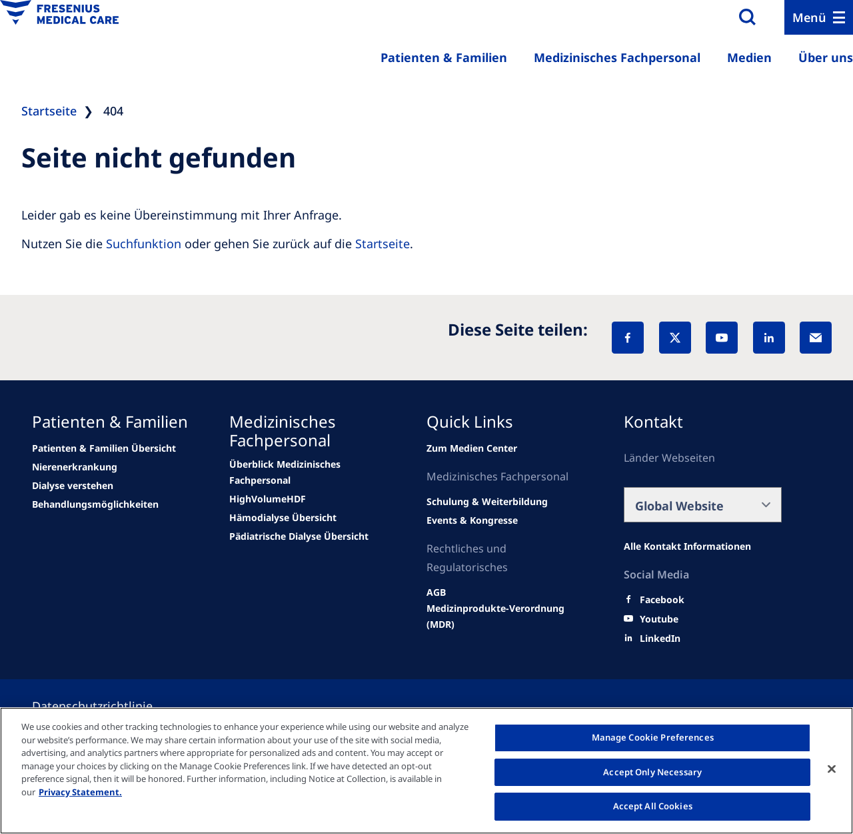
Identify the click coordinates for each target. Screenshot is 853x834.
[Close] (831, 769)
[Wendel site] (104, 448)
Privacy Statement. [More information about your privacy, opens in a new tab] (80, 792)
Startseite (382, 244)
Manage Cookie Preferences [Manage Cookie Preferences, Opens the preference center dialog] (653, 737)
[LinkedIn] (769, 338)
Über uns (825, 57)
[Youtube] (659, 619)
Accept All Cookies (652, 806)
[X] (675, 338)
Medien (749, 57)
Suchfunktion (143, 244)
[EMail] (816, 338)
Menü (809, 17)
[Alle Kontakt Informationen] (687, 546)
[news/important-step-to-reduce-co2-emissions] (74, 467)
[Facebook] (628, 338)
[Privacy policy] (108, 706)
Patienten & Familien (444, 57)
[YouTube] (722, 338)
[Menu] (818, 17)
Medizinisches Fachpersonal (617, 57)
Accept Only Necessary (652, 772)
